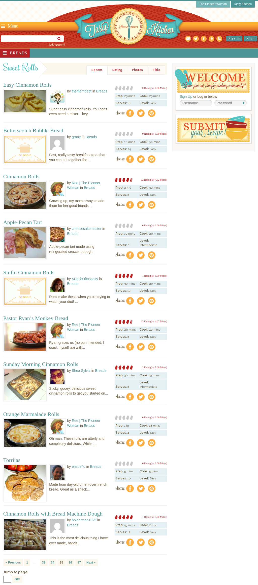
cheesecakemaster (87, 229)
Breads (18, 53)
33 (43, 562)
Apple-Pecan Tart (22, 222)
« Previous (13, 562)
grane (76, 137)
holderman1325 (84, 520)
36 (70, 562)
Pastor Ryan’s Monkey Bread (35, 318)
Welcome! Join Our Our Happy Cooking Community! (212, 81)
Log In (250, 38)
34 (52, 562)
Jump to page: (15, 572)
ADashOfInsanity (85, 279)
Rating (117, 70)
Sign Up (234, 38)
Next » (90, 562)
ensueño (78, 467)
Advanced (57, 45)
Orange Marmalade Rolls (31, 414)
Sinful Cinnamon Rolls (28, 272)
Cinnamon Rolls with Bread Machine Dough (53, 514)
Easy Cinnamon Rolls (27, 85)
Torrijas (11, 460)
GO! (17, 579)
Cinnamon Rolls (21, 176)
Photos (137, 70)
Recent (97, 70)
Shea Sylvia (81, 371)
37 (79, 562)
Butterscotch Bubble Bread (33, 130)
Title (156, 70)
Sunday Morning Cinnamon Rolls (40, 364)
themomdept (81, 91)
